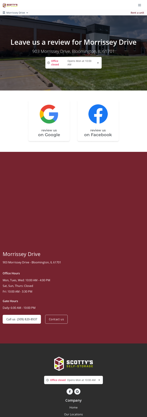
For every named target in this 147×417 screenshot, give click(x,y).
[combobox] (73, 62)
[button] (70, 391)
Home (73, 407)
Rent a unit (137, 12)
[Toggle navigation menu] (141, 5)
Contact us (56, 319)
